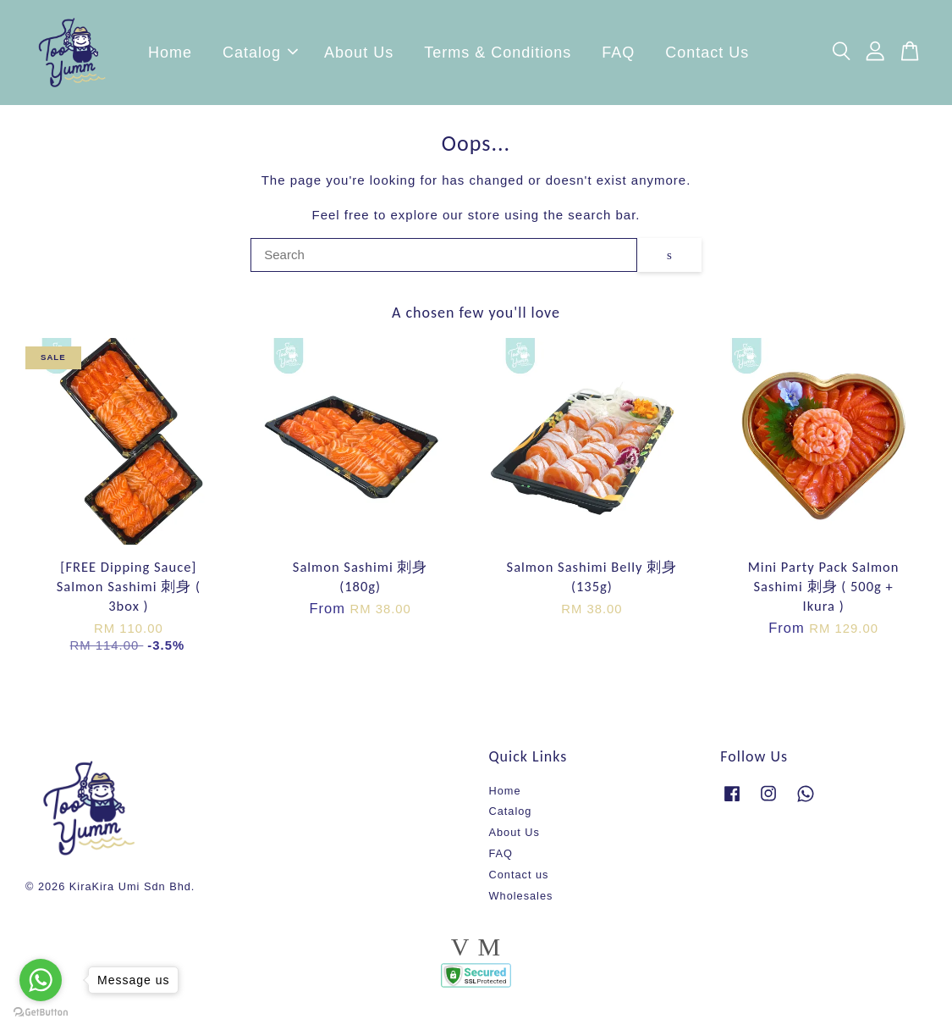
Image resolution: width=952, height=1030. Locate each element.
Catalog (260, 55)
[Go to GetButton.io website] (41, 1012)
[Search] (443, 260)
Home (170, 55)
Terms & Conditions (497, 55)
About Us (358, 55)
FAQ (618, 55)
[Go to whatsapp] (40, 980)
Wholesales (521, 900)
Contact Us (707, 55)
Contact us (519, 879)
